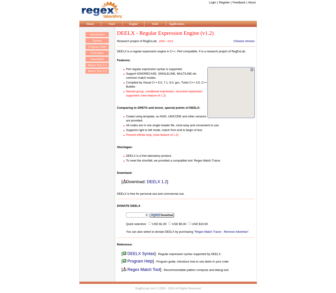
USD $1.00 (159, 224)
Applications (176, 23)
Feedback (239, 2)
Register (224, 2)
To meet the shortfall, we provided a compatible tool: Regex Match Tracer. (173, 160)
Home (90, 23)
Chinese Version (244, 41)
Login (212, 2)
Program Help (138, 261)
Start (112, 23)
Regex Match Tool (141, 269)
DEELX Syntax (138, 253)
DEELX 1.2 (157, 181)
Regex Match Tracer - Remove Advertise (221, 231)
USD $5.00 (179, 224)
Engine (133, 23)
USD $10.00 (200, 224)
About (252, 2)
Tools (155, 23)
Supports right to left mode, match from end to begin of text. (164, 130)
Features (123, 60)
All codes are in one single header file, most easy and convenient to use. (172, 125)
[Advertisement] (203, 11)
